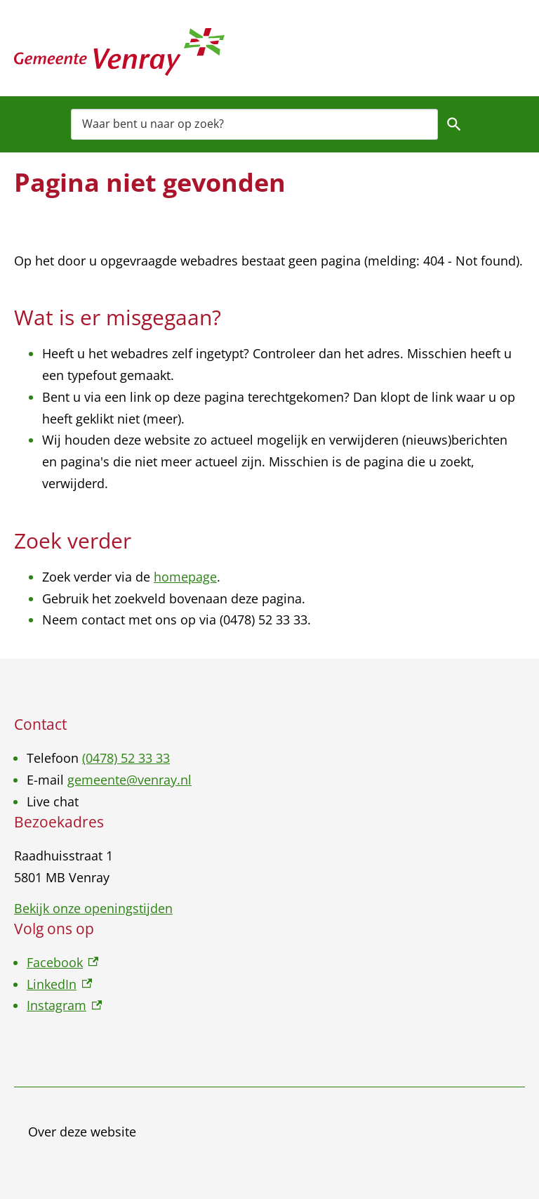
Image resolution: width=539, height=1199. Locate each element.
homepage (185, 576)
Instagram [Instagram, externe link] (64, 1005)
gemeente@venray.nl (129, 779)
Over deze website (82, 1131)
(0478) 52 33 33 (126, 757)
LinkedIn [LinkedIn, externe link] (59, 984)
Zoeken (454, 124)
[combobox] (254, 124)
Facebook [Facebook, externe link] (62, 962)
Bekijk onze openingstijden (93, 908)
